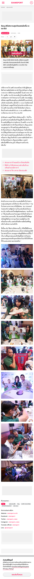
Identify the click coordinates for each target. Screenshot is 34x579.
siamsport (12, 516)
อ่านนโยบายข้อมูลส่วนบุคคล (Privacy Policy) (16, 567)
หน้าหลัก (3, 7)
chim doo (15, 506)
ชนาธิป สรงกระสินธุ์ (25, 504)
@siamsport (9, 528)
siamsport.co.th (12, 513)
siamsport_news (12, 519)
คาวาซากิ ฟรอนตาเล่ (6, 506)
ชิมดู (18, 504)
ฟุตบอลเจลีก (10, 7)
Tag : (3, 504)
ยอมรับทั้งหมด (17, 574)
